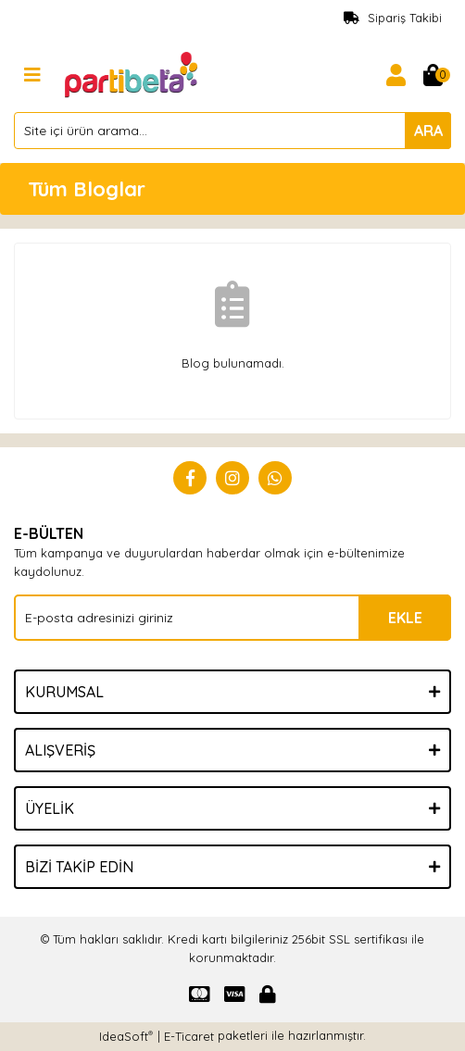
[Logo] (132, 73)
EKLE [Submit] (405, 617)
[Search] (232, 130)
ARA (428, 130)
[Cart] (432, 75)
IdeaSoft (126, 1036)
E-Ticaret (189, 1036)
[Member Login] (395, 75)
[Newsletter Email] (232, 617)
